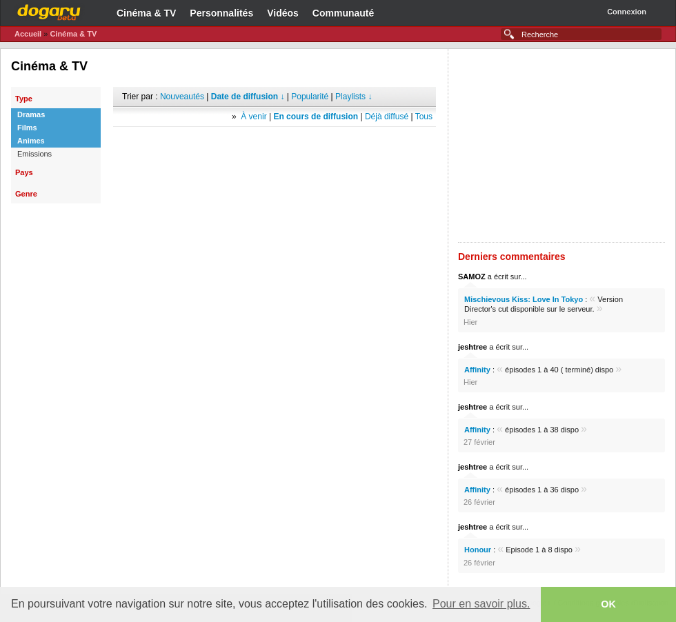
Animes (31, 141)
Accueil (27, 34)
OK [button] (608, 604)
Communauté (343, 13)
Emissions (34, 154)
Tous (424, 116)
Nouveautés (182, 96)
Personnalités (221, 13)
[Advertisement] (274, 147)
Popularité (309, 96)
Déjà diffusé (386, 116)
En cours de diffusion (315, 116)
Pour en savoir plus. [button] (481, 604)
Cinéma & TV (146, 13)
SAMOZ (472, 276)
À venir (253, 116)
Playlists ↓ (353, 96)
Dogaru (49, 10)
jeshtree (472, 347)
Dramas (31, 114)
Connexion (626, 12)
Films (27, 127)
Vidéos (283, 13)
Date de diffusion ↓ (248, 96)
